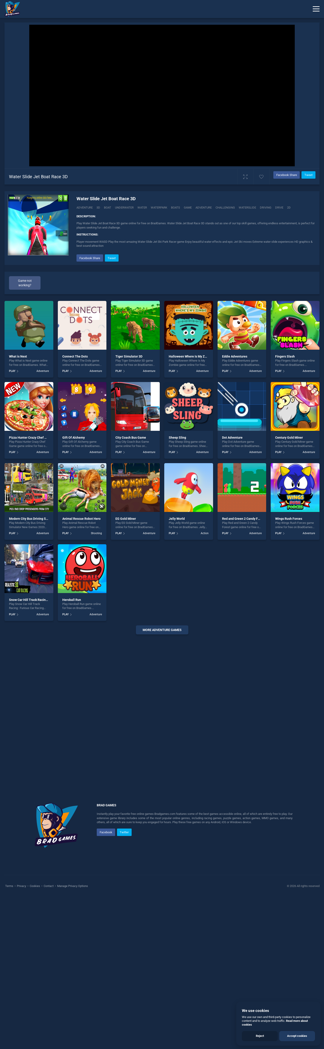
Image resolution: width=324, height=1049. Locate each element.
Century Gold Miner (289, 437)
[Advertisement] (162, 706)
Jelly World (177, 518)
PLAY (12, 371)
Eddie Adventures (234, 356)
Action (205, 533)
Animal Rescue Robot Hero (81, 518)
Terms (9, 886)
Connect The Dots (75, 356)
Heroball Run (71, 600)
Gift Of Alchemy (73, 437)
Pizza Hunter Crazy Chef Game (31, 437)
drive (279, 207)
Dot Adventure (232, 437)
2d (289, 207)
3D (98, 207)
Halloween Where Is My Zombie (191, 356)
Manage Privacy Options (72, 886)
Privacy (21, 886)
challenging (225, 207)
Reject (260, 1036)
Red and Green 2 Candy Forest (243, 518)
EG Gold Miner (125, 518)
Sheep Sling (177, 437)
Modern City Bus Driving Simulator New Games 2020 (46, 518)
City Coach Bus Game (130, 437)
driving (265, 207)
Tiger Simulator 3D (128, 356)
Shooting (96, 533)
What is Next (18, 356)
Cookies (35, 886)
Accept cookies (297, 1036)
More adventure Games (162, 630)
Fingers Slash (285, 356)
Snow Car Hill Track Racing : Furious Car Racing (43, 600)
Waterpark (159, 207)
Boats (175, 207)
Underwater (124, 207)
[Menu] (316, 9)
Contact (48, 886)
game (188, 207)
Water (142, 207)
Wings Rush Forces (288, 518)
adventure (204, 207)
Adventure (84, 207)
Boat (107, 207)
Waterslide (247, 207)
